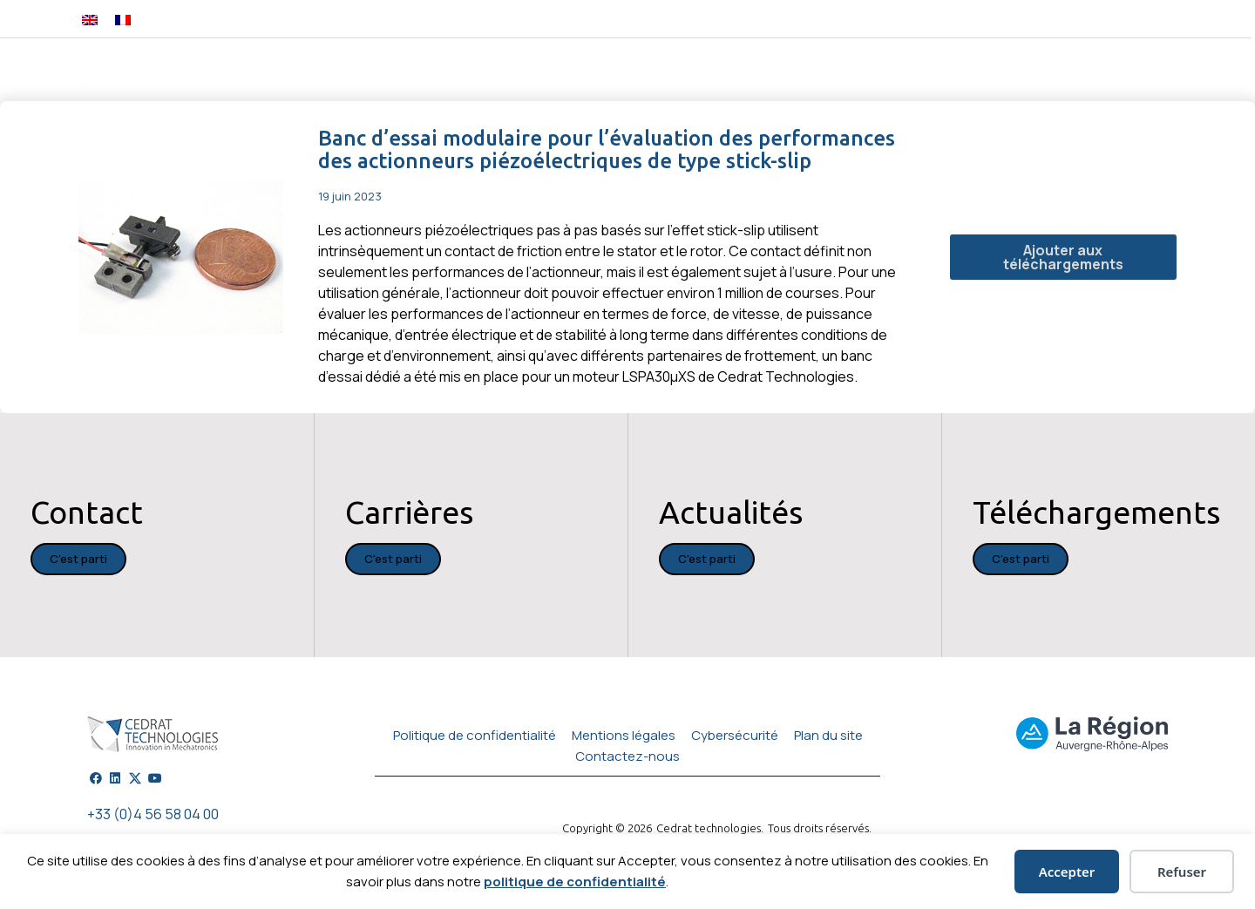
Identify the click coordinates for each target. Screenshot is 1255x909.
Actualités (968, 72)
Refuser (1181, 871)
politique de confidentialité (575, 881)
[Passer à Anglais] (89, 19)
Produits (464, 72)
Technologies (662, 72)
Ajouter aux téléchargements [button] (1063, 257)
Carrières (1144, 71)
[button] (1169, 18)
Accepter (1067, 871)
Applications (777, 72)
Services (875, 72)
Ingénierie (555, 72)
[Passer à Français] (122, 19)
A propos (1062, 72)
